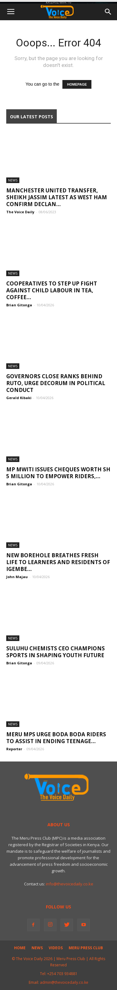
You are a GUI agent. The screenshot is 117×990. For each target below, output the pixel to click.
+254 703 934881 (62, 973)
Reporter (14, 749)
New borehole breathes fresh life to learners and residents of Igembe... (58, 562)
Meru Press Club (86, 947)
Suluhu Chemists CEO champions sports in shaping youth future (55, 652)
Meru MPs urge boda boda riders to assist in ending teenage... (56, 738)
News (12, 180)
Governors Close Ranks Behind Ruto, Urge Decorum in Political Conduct (55, 383)
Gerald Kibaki (19, 397)
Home (20, 947)
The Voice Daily (20, 212)
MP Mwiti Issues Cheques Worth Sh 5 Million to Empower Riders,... (58, 473)
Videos (56, 947)
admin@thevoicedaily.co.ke (64, 982)
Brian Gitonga (19, 305)
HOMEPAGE (77, 84)
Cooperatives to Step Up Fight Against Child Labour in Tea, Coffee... (51, 290)
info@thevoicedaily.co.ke (69, 884)
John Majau (17, 576)
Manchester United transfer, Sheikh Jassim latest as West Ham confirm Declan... (56, 197)
